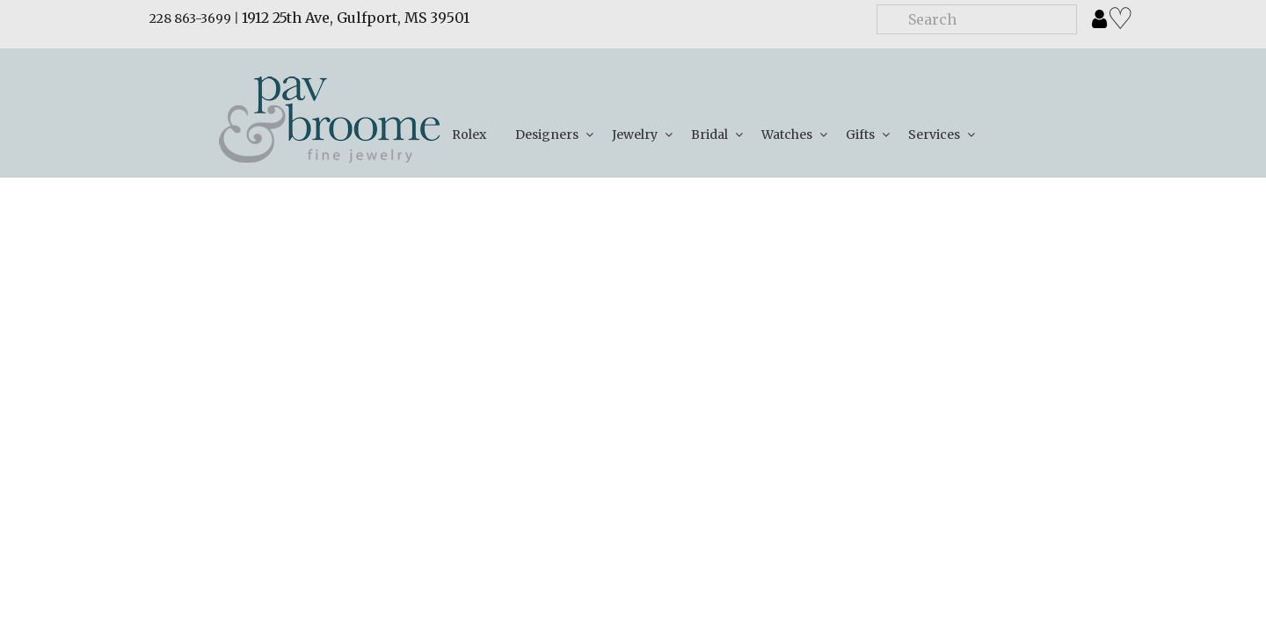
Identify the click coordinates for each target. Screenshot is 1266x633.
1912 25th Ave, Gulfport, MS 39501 (355, 17)
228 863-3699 (190, 18)
